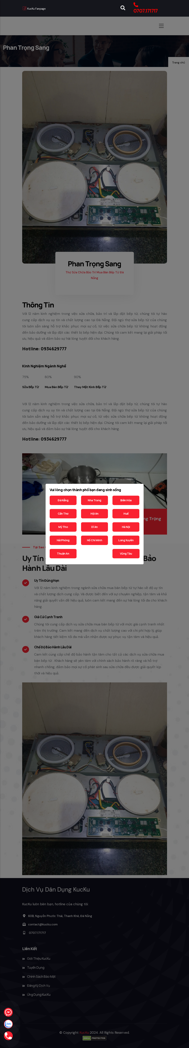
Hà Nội (126, 527)
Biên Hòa (126, 500)
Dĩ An (94, 527)
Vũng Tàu (126, 553)
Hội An (94, 513)
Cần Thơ (63, 513)
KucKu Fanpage (34, 8)
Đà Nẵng (63, 500)
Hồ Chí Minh (94, 540)
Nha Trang (94, 500)
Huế (125, 513)
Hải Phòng (63, 540)
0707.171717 (145, 11)
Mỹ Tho (63, 527)
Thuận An (63, 553)
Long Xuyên (125, 540)
